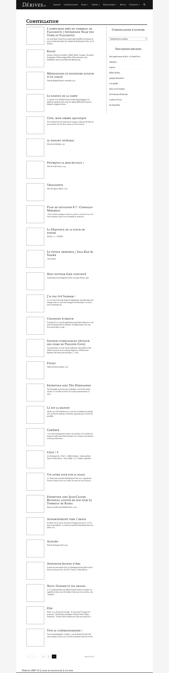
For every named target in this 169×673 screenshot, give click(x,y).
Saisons (57, 4)
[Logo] (34, 4)
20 (43, 657)
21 (49, 657)
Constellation (71, 4)
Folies (51, 363)
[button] (144, 5)
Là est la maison (58, 407)
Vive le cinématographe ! (64, 630)
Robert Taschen (114, 73)
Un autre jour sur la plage (66, 474)
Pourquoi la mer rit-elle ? (65, 162)
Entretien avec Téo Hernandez (69, 385)
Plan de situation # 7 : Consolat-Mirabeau (70, 208)
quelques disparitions (116, 78)
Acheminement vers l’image (66, 519)
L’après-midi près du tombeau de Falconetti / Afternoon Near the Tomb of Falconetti (70, 32)
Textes (96, 4)
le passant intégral (60, 140)
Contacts (134, 4)
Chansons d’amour (60, 318)
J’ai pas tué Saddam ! (61, 296)
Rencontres (110, 4)
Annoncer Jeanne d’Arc (63, 563)
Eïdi (50, 608)
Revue (123, 4)
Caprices (112, 67)
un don (69, 670)
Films (84, 4)
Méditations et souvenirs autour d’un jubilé (70, 75)
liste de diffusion (52, 670)
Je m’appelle (113, 84)
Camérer (53, 430)
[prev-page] (29, 656)
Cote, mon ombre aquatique (66, 118)
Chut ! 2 (52, 452)
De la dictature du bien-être (118, 94)
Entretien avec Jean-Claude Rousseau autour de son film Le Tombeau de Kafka (69, 500)
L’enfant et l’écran (115, 100)
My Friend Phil (114, 105)
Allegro (52, 541)
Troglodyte (55, 185)
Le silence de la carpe (62, 96)
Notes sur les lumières (117, 89)
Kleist (51, 51)
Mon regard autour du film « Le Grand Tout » (125, 57)
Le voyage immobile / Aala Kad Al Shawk (70, 253)
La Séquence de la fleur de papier (66, 231)
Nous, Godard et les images (66, 586)
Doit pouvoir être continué (66, 274)
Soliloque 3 (113, 62)
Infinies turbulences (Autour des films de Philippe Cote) (68, 342)
